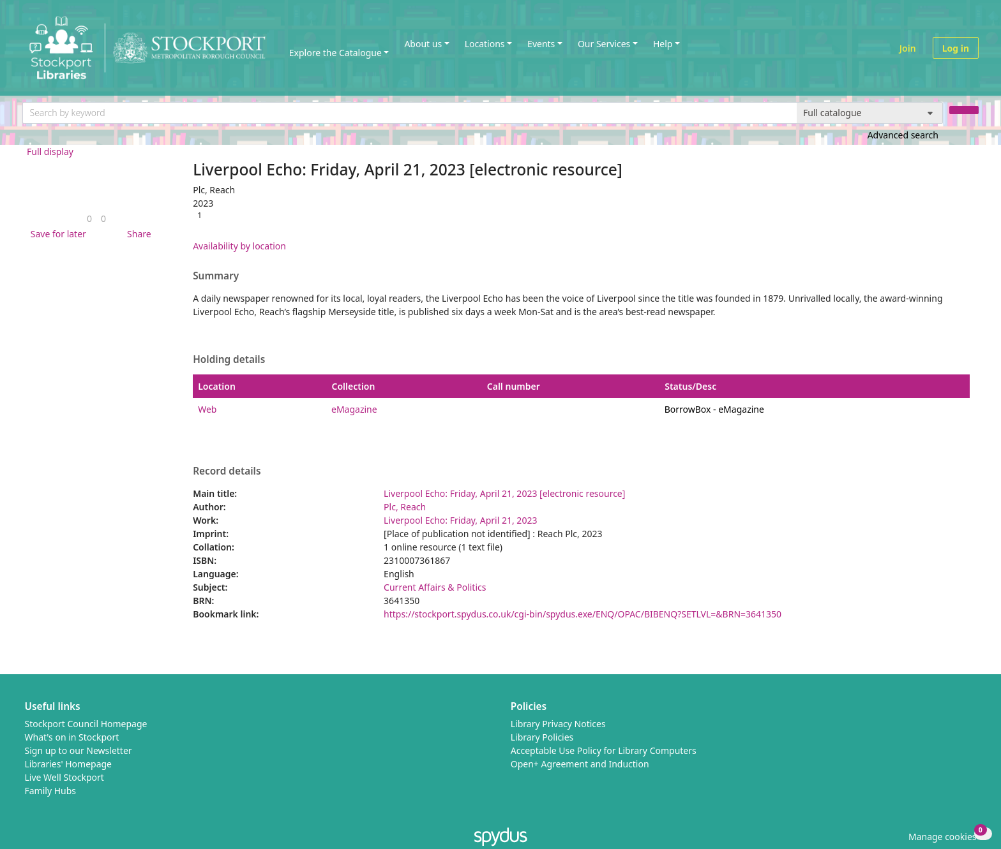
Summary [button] (216, 276)
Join (907, 48)
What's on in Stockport (72, 737)
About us (423, 44)
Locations (485, 44)
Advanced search (903, 135)
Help (663, 44)
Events (541, 44)
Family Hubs (51, 791)
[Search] (964, 110)
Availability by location (239, 246)
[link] (89, 218)
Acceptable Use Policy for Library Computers (603, 750)
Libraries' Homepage (68, 764)
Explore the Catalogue (335, 53)
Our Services (604, 44)
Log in (955, 48)
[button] (56, 233)
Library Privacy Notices (558, 724)
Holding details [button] (229, 359)
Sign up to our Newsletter (78, 750)
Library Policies (542, 737)
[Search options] (870, 113)
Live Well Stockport (64, 777)
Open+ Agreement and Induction (580, 764)
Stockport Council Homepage (86, 724)
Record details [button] (226, 471)
